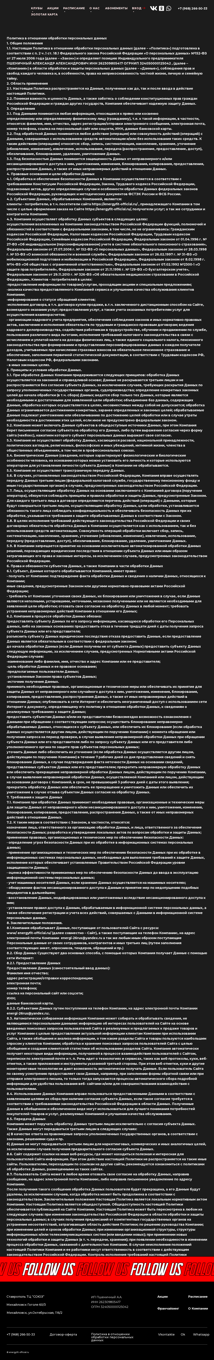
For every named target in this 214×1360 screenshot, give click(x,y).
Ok (183, 1334)
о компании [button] (198, 1308)
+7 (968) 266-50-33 (192, 8)
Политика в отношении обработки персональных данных (112, 1337)
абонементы (116, 8)
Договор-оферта (63, 1334)
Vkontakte (166, 1334)
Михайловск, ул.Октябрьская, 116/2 (34, 1313)
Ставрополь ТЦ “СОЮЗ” (25, 1297)
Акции (162, 1297)
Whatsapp (201, 1334)
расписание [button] (198, 1297)
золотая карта (44, 14)
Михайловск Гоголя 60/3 (26, 1305)
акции (53, 8)
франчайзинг (168, 1308)
